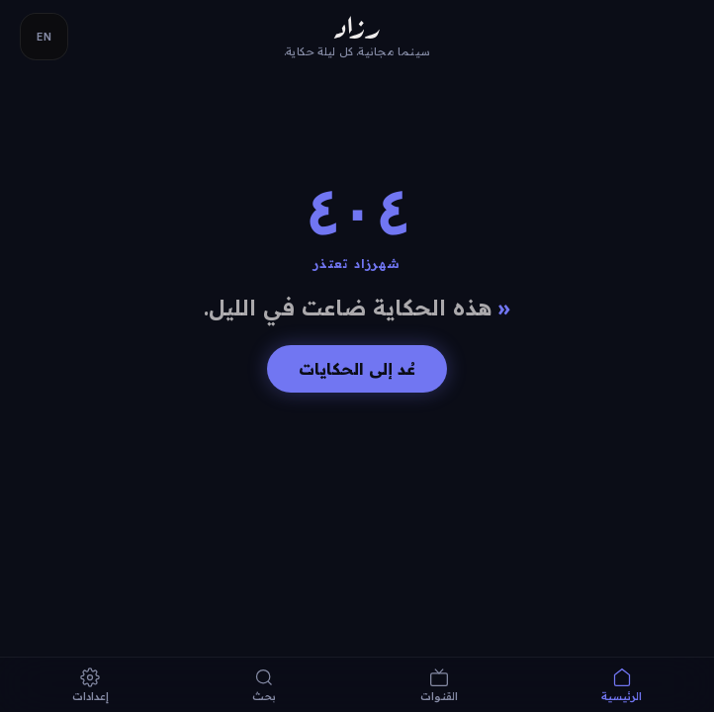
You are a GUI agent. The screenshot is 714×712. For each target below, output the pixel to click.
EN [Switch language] (44, 37)
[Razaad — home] (357, 36)
